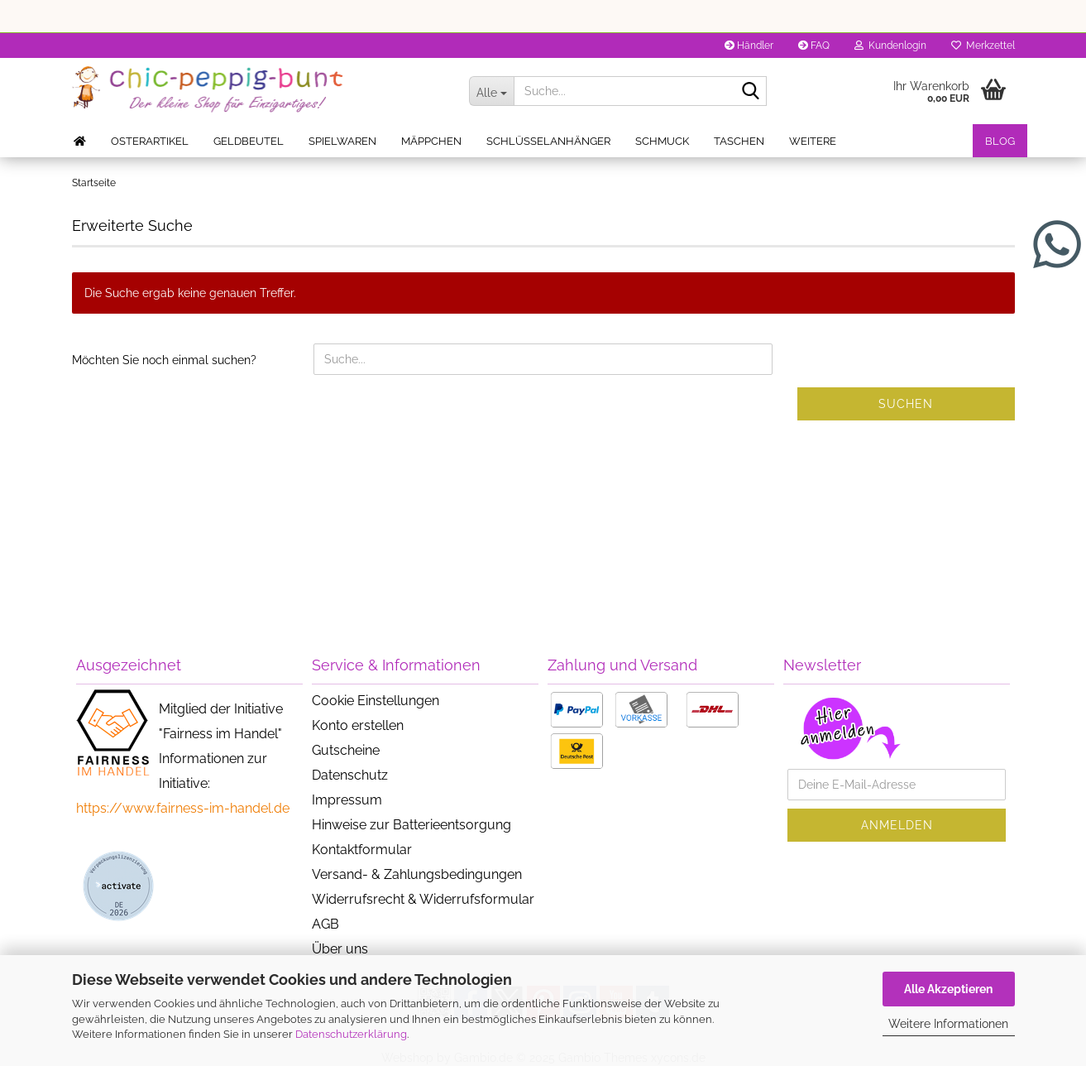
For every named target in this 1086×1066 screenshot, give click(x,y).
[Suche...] (491, 91)
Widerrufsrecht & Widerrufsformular (423, 899)
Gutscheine (346, 750)
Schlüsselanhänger (548, 141)
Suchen (905, 404)
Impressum (347, 800)
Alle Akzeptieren (948, 989)
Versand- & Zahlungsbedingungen (417, 874)
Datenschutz (350, 775)
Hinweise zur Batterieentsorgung (411, 825)
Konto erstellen (358, 725)
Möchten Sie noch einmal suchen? (164, 360)
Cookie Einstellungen (375, 700)
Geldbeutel (248, 141)
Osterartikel (150, 141)
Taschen (739, 141)
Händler (749, 45)
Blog (1000, 141)
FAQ (814, 45)
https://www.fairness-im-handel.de (182, 808)
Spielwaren (342, 141)
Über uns (340, 949)
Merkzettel (983, 45)
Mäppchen (431, 141)
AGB (325, 924)
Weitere (812, 141)
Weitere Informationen (948, 1023)
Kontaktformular (362, 849)
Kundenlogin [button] (890, 45)
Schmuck (662, 141)
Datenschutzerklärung (351, 1034)
